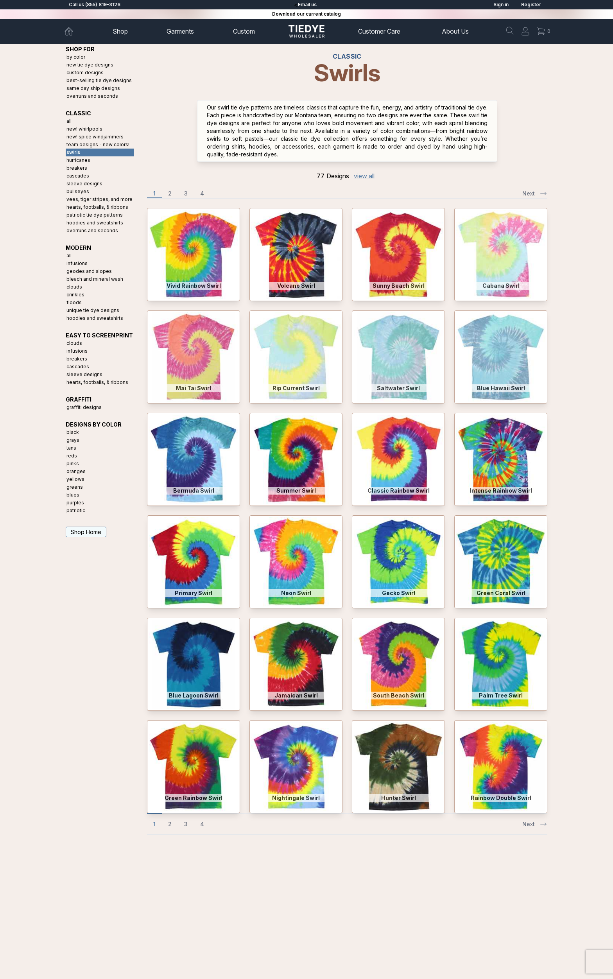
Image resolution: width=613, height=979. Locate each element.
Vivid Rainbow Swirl (194, 285)
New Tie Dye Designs (89, 65)
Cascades (77, 176)
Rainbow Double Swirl (501, 797)
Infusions (77, 263)
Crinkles (75, 295)
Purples (75, 503)
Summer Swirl (296, 490)
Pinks (72, 463)
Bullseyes (77, 191)
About (455, 31)
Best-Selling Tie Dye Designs (99, 80)
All (69, 121)
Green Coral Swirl (501, 593)
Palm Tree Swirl (501, 695)
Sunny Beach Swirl (399, 285)
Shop (120, 31)
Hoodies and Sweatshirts (94, 223)
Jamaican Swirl (296, 695)
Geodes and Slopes (89, 271)
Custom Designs (85, 72)
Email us (307, 4)
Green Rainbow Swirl (193, 797)
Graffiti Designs (84, 407)
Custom (244, 31)
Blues (72, 495)
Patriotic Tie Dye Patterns (94, 215)
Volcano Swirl (296, 285)
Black (72, 432)
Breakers (76, 168)
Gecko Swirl (398, 593)
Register (531, 4)
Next (534, 193)
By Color (75, 57)
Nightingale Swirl (296, 797)
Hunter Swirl (398, 797)
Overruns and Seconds (92, 96)
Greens (74, 487)
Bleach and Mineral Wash (94, 279)
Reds (71, 456)
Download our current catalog (306, 14)
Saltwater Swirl (398, 388)
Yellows (75, 479)
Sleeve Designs (84, 183)
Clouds (74, 287)
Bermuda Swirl (193, 490)
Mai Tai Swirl (193, 388)
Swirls (73, 152)
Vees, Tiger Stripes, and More (99, 199)
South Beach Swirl (398, 695)
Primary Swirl (193, 593)
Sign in (501, 4)
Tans (71, 448)
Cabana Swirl (501, 285)
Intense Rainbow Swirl (501, 490)
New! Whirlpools (84, 129)
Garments (180, 31)
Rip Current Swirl (296, 388)
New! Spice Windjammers (95, 137)
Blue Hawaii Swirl (501, 388)
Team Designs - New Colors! (97, 144)
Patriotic (75, 510)
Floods (74, 302)
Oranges (76, 471)
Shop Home (86, 532)
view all (364, 176)
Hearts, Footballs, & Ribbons (97, 207)
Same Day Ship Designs (93, 88)
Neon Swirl (296, 593)
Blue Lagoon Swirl (194, 695)
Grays (72, 440)
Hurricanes (78, 160)
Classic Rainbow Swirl (398, 490)
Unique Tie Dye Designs (92, 310)
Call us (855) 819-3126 (94, 4)
